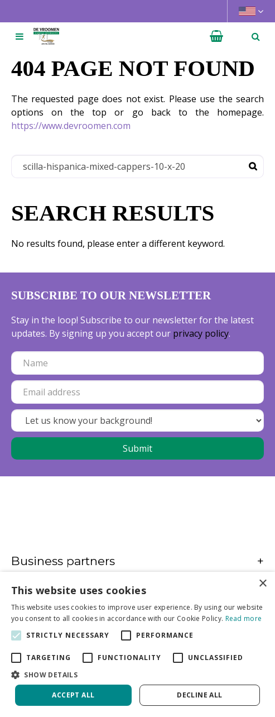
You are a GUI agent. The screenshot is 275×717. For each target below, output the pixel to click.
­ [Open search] (255, 36)
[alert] (137, 644)
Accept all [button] (73, 695)
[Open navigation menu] (19, 36)
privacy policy (201, 333)
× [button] (262, 584)
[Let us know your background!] (137, 420)
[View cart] (216, 36)
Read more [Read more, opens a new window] (243, 618)
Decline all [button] (199, 695)
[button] (137, 674)
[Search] (137, 166)
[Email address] (137, 392)
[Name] (137, 363)
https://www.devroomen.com (71, 126)
